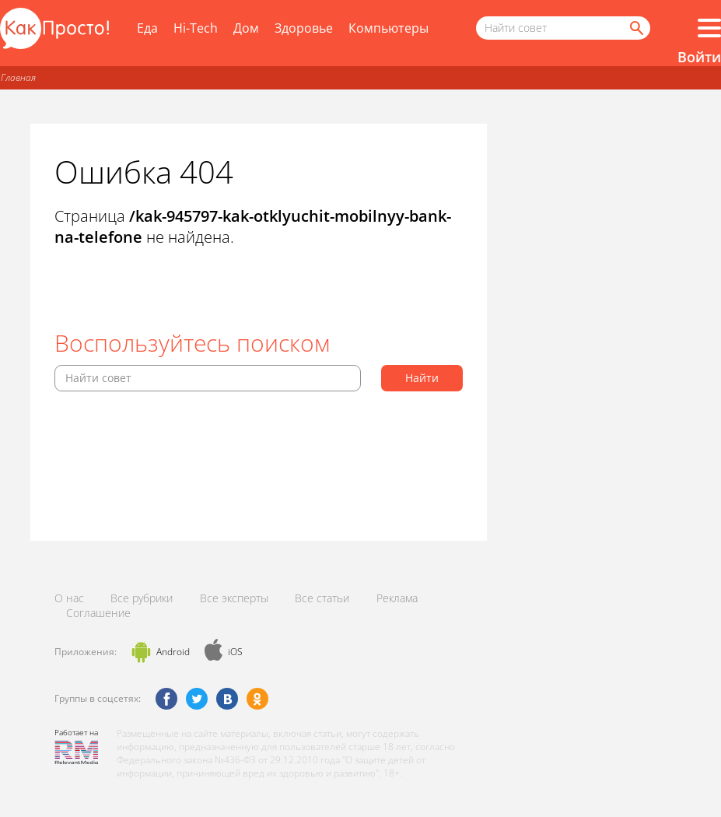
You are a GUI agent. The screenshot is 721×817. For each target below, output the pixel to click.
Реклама (397, 598)
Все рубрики (141, 598)
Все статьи (322, 598)
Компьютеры (388, 28)
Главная (18, 77)
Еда (147, 28)
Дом (246, 28)
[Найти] (635, 28)
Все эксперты (234, 598)
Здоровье (304, 28)
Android (173, 651)
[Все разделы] (709, 28)
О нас (69, 598)
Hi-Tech (195, 28)
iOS (235, 651)
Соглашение (98, 612)
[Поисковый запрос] (563, 28)
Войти (699, 56)
